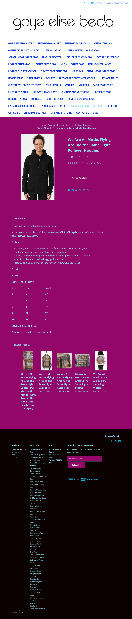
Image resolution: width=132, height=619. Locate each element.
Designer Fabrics (17, 99)
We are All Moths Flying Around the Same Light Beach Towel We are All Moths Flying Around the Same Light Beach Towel (28, 389)
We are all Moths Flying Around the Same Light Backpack (46, 380)
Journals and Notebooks (76, 92)
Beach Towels (53, 85)
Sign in (108, 3)
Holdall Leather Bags (72, 64)
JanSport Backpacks (77, 43)
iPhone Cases (48, 106)
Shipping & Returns (61, 112)
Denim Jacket (75, 50)
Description (19, 218)
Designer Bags (104, 92)
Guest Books (93, 50)
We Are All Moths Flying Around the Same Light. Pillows (82, 380)
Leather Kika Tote (51, 57)
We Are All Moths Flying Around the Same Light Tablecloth (64, 380)
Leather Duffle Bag (45, 64)
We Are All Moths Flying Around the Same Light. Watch (100, 380)
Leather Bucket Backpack (22, 71)
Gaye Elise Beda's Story (21, 43)
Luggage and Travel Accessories (78, 78)
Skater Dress (34, 78)
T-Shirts (50, 78)
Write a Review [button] (96, 163)
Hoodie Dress (15, 78)
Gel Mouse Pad (54, 50)
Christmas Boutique (35, 112)
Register (118, 3)
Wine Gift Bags (103, 43)
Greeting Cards (54, 99)
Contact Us (82, 112)
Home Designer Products (82, 99)
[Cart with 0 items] (125, 3)
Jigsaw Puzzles (109, 78)
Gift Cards (14, 112)
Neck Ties (84, 85)
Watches (69, 85)
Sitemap (15, 457)
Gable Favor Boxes (103, 85)
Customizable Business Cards (24, 85)
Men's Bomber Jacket (99, 64)
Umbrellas (77, 71)
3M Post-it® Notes (18, 92)
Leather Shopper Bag (107, 57)
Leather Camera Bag (19, 64)
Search (99, 3)
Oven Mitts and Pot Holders (24, 50)
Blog (95, 112)
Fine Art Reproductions (22, 106)
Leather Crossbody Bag (79, 57)
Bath (63, 106)
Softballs (36, 99)
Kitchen (113, 106)
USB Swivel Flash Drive (44, 92)
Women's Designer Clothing (87, 106)
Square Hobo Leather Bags (23, 57)
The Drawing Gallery (49, 43)
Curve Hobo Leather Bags (101, 71)
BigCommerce (21, 611)
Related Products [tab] (21, 344)
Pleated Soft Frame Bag (54, 71)
